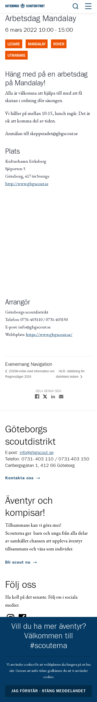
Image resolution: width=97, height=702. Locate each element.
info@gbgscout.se (37, 452)
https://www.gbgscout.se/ (49, 334)
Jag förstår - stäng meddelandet (48, 691)
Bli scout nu (18, 562)
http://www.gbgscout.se (26, 183)
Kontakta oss (19, 478)
